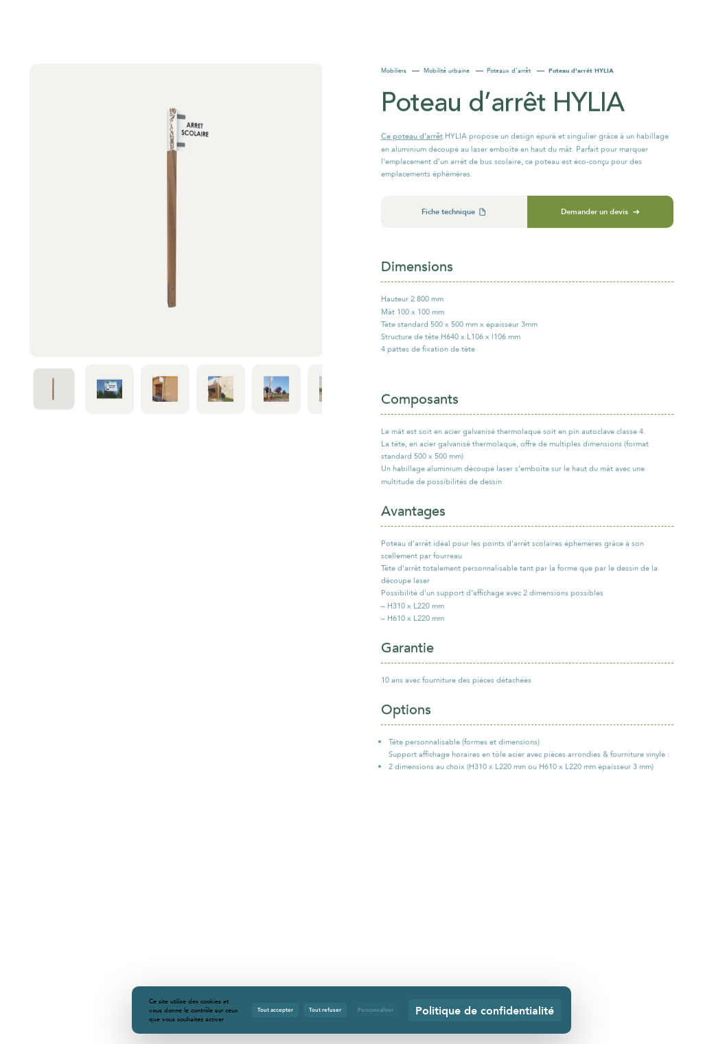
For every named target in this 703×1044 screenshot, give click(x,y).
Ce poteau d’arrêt (412, 141)
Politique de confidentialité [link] (484, 1010)
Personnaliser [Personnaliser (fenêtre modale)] (375, 1009)
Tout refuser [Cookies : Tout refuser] (325, 1009)
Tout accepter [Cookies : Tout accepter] (275, 1009)
